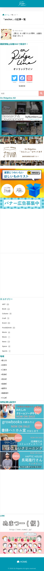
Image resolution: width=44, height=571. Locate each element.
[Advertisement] (22, 231)
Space (6, 346)
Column (7, 313)
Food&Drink (8, 327)
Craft (6, 318)
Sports (6, 351)
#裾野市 (4, 388)
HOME (22, 561)
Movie (6, 332)
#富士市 (4, 360)
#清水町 (4, 379)
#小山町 (4, 398)
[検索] (41, 93)
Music (6, 337)
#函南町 (4, 384)
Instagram (29, 82)
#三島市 (4, 370)
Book (6, 309)
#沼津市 (4, 365)
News (6, 341)
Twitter (14, 82)
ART (5, 304)
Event (6, 323)
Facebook (22, 82)
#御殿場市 (4, 393)
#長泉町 (4, 374)
